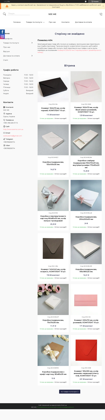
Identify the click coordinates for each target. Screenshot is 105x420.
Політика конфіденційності (65, 407)
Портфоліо (7, 39)
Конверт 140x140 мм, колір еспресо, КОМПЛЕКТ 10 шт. (53, 270)
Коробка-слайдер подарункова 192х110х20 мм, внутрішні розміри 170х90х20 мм (86, 164)
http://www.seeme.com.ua (13, 129)
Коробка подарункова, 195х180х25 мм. (86, 270)
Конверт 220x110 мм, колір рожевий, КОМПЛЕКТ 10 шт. (86, 321)
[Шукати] (4, 14)
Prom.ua (64, 405)
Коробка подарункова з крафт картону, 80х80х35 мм (53, 373)
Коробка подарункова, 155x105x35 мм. (53, 163)
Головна (16, 22)
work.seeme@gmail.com (12, 136)
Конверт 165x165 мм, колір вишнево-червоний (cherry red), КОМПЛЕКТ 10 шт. (86, 373)
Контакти (66, 22)
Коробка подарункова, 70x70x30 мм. (53, 321)
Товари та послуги (34, 22)
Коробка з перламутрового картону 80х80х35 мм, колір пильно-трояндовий (53, 218)
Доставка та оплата (83, 22)
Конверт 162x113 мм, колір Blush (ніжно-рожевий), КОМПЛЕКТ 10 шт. (86, 109)
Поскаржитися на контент (46, 407)
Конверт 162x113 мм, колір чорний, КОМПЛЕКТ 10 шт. (53, 109)
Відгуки (6, 51)
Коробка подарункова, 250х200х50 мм (86, 218)
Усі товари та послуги (69, 391)
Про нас (52, 22)
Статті (5, 60)
